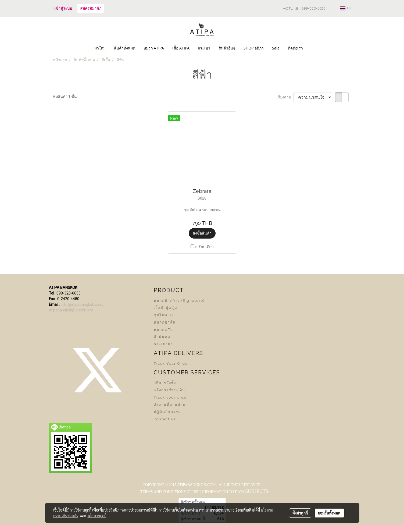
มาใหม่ (100, 48)
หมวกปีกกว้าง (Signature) (179, 301)
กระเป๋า (204, 48)
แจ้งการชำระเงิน (169, 390)
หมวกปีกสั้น (165, 322)
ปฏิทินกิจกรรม (167, 412)
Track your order (171, 397)
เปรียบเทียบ (204, 246)
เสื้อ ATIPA (181, 48)
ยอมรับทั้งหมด (329, 512)
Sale (276, 48)
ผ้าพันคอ (162, 337)
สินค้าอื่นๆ (227, 48)
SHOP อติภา (254, 48)
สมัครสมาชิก (90, 8)
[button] (312, 48)
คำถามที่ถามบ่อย (170, 405)
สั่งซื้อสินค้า (202, 233)
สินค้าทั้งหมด (124, 48)
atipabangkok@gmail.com (71, 310)
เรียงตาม (285, 97)
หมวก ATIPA (154, 48)
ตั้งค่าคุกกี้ (300, 512)
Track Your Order (172, 363)
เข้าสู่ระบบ (63, 8)
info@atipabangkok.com (81, 304)
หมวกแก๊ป (163, 330)
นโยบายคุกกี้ (97, 515)
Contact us (165, 419)
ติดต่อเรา (295, 48)
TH (345, 8)
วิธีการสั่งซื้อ (165, 383)
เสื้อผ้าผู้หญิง (165, 308)
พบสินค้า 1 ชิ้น (65, 96)
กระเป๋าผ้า (163, 344)
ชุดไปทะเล (164, 315)
